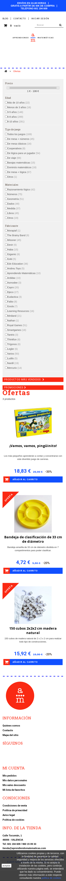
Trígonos (13, 344)
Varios (13, 353)
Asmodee (14, 282)
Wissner (14, 240)
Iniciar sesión (40, 18)
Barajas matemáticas (21, 162)
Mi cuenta (14, 768)
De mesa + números (20, 139)
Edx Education (17, 263)
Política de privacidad (15, 810)
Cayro (13, 287)
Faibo (12, 301)
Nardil (13, 363)
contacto (19, 18)
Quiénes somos (11, 725)
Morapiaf (13, 230)
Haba (12, 249)
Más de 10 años (18, 102)
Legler (12, 349)
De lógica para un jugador (23, 153)
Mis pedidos (10, 775)
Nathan (13, 320)
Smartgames (16, 330)
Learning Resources (20, 311)
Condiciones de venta (15, 805)
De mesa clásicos (19, 143)
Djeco (12, 292)
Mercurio (14, 368)
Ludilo (12, 358)
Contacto (8, 730)
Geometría (15, 199)
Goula (12, 306)
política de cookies (51, 878)
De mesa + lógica (19, 172)
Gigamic (13, 254)
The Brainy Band (18, 235)
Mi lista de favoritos (14, 790)
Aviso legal (9, 815)
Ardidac (13, 278)
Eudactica (14, 297)
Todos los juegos (19, 134)
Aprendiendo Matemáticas (24, 273)
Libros (13, 213)
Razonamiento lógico (21, 189)
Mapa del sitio (10, 735)
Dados (13, 203)
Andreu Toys (15, 268)
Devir (12, 244)
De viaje (14, 158)
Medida (13, 208)
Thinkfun (13, 339)
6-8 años (15, 116)
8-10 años (16, 121)
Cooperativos (16, 148)
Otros (12, 176)
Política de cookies (13, 819)
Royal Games (17, 325)
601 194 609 (40, 8)
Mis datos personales (15, 780)
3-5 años (15, 112)
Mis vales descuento (14, 785)
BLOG (5, 18)
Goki (11, 259)
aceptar (6, 865)
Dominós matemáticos (21, 167)
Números (14, 194)
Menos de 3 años (19, 107)
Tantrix (12, 334)
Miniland (14, 315)
